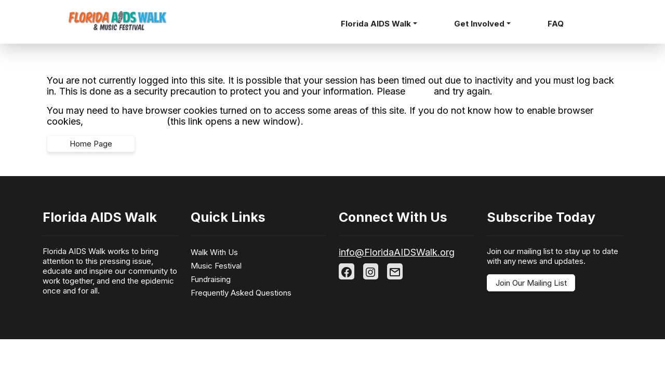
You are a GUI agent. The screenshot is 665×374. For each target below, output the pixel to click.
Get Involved (479, 24)
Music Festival (216, 266)
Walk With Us (214, 252)
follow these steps (125, 121)
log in (419, 91)
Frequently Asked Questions (241, 293)
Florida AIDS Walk (376, 24)
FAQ (556, 24)
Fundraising (211, 279)
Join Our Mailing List (531, 283)
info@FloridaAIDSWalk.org (397, 252)
